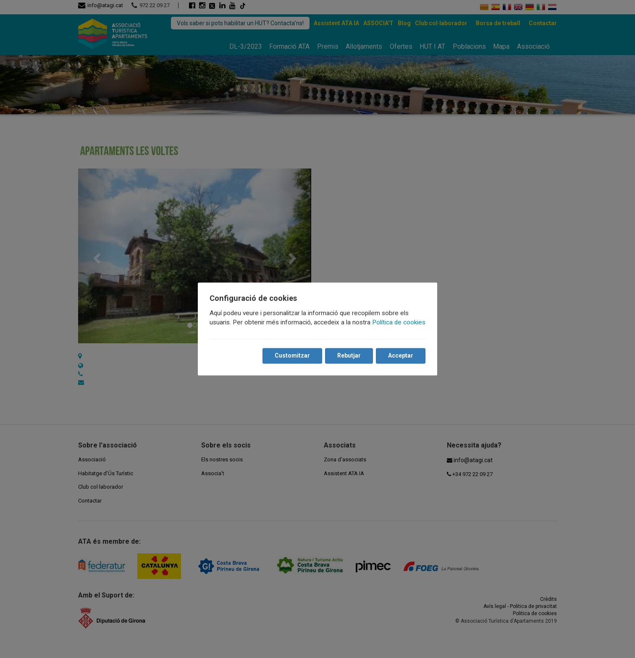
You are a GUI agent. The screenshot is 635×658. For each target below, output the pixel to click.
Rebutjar (349, 356)
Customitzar (292, 356)
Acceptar (400, 356)
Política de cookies (398, 322)
